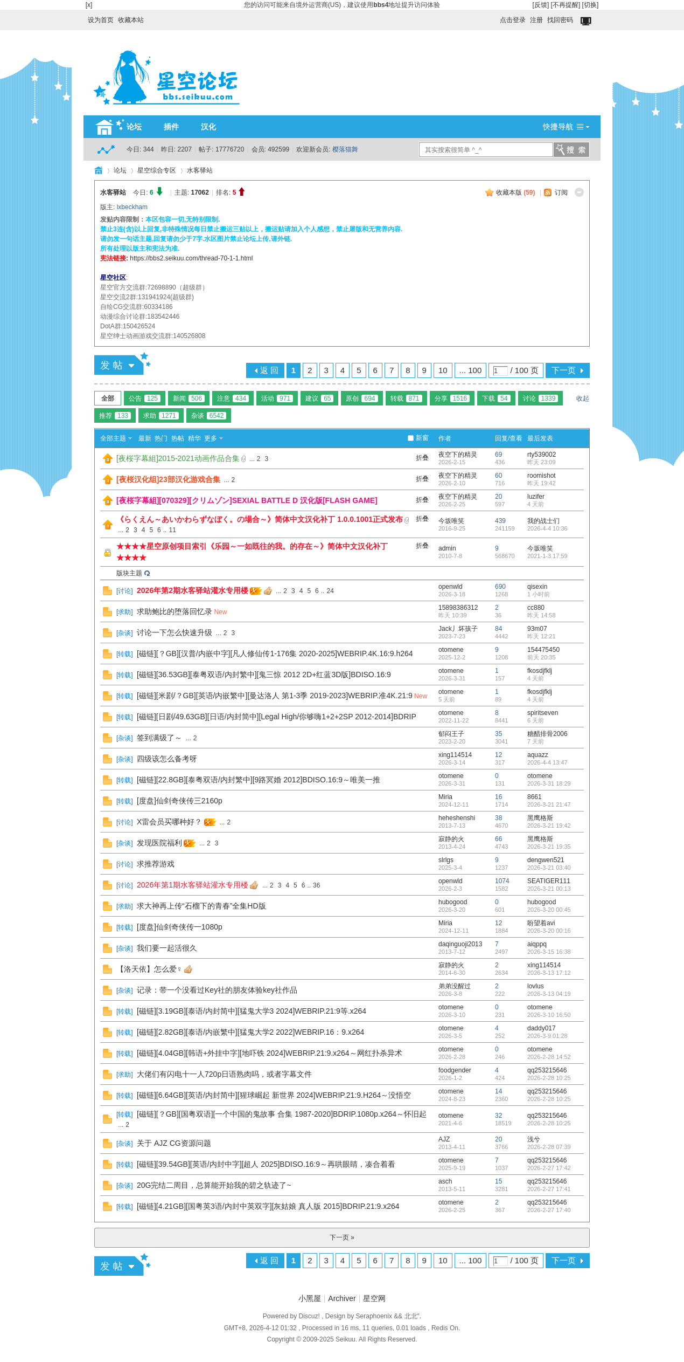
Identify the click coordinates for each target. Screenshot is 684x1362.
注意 (233, 398)
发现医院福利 (159, 842)
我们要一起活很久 (167, 948)
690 (500, 586)
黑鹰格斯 (540, 818)
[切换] (590, 5)
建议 (319, 398)
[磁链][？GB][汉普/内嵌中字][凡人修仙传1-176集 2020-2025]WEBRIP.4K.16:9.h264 (275, 653)
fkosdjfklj (539, 671)
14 (498, 1091)
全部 (107, 398)
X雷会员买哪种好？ (169, 821)
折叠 (422, 458)
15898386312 (458, 607)
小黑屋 (309, 1298)
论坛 (134, 126)
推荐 (115, 415)
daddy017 (541, 1028)
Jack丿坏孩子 (458, 628)
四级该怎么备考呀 (167, 758)
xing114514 (455, 755)
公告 (144, 398)
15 (498, 1181)
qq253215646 (547, 1070)
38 (498, 818)
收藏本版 (515, 192)
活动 (277, 398)
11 (172, 530)
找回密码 (560, 20)
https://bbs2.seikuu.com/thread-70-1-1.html (191, 258)
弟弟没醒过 (454, 986)
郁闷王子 (451, 734)
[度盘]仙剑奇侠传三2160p (179, 800)
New (220, 612)
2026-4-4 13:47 (547, 762)
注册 (536, 20)
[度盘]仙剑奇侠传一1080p (179, 927)
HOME (98, 170)
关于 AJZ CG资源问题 (174, 1143)
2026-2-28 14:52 (549, 1057)
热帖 (177, 438)
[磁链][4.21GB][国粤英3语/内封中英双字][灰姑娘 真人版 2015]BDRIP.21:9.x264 (268, 1206)
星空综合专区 (156, 170)
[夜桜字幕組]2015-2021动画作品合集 (178, 458)
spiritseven (542, 713)
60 (498, 475)
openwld (450, 586)
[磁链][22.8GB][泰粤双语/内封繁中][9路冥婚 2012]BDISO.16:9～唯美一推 (258, 779)
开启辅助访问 (495, 17)
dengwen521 (545, 860)
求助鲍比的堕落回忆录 (174, 611)
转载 (406, 398)
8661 (534, 797)
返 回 (269, 370)
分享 (452, 398)
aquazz (537, 755)
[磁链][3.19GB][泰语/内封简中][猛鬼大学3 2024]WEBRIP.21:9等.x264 (251, 1011)
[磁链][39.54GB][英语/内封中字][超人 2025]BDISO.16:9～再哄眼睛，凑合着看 (266, 1164)
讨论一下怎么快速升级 (174, 632)
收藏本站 (131, 20)
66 (498, 839)
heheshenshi (456, 818)
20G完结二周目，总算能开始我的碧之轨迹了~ (214, 1185)
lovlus (535, 986)
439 (500, 521)
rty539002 (541, 454)
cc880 (536, 607)
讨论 (541, 398)
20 (498, 496)
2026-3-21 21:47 (549, 804)
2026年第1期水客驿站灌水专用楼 (192, 885)
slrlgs (445, 860)
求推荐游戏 (156, 863)
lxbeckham (132, 207)
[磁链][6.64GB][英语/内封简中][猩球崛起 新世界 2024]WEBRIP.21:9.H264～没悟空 (274, 1095)
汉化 (208, 126)
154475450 (543, 650)
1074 (502, 881)
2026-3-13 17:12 (549, 972)
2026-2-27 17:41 (549, 1189)
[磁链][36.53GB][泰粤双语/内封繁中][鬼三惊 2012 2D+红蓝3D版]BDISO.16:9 (264, 674)
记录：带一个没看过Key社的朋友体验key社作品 (217, 990)
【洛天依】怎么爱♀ (149, 969)
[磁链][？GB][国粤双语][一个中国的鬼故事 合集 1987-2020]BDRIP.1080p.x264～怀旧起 (282, 1114)
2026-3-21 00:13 (549, 888)
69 (498, 454)
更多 (210, 438)
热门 (161, 438)
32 (498, 1115)
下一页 (564, 370)
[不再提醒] (566, 5)
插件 (171, 126)
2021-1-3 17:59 (547, 556)
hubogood (452, 902)
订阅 (561, 192)
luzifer (536, 496)
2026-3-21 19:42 (549, 825)
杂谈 (209, 415)
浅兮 (533, 1139)
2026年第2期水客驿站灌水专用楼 (192, 590)
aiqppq (537, 944)
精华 (194, 438)
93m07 (537, 628)
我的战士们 (543, 521)
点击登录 (513, 20)
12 (498, 755)
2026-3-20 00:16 (549, 930)
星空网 (374, 1298)
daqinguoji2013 (460, 944)
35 (498, 734)
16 (498, 797)
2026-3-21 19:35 (549, 846)
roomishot (541, 475)
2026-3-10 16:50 (549, 1015)
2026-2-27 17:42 (549, 1168)
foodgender (454, 1070)
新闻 (189, 398)
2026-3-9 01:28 (547, 1036)
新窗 (422, 438)
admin (447, 548)
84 (498, 628)
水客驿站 (200, 170)
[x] (89, 5)
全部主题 (113, 438)
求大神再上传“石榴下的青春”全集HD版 (201, 906)
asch (445, 1181)
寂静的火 (451, 839)
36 (316, 885)
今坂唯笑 (451, 521)
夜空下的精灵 (457, 454)
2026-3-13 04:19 (549, 993)
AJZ (444, 1139)
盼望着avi (541, 923)
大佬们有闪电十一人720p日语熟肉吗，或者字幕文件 (224, 1074)
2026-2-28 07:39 (549, 1147)
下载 (496, 398)
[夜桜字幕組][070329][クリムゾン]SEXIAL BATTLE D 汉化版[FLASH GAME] (247, 500)
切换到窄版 (587, 21)
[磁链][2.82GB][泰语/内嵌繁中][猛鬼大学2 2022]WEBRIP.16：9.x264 (250, 1032)
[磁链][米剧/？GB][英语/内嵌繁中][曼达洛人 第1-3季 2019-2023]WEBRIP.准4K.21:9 (275, 695)
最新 (144, 438)
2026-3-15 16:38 (549, 951)
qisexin (537, 586)
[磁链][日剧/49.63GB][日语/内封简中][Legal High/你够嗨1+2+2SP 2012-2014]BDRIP (276, 716)
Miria (445, 797)
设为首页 (101, 20)
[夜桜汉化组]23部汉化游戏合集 (168, 479)
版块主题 (129, 573)
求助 (161, 415)
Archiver (341, 1298)
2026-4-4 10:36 (547, 528)
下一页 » (342, 1237)
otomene (451, 650)
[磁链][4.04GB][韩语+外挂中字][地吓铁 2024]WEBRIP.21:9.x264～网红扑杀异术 (269, 1053)
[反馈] (541, 5)
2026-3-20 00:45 (549, 909)
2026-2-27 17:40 (549, 1210)
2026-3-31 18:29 (549, 783)
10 (443, 370)
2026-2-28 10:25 (549, 1078)
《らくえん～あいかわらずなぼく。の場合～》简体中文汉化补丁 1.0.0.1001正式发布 (259, 519)
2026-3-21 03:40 (549, 867)
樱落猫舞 (345, 149)
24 (329, 591)
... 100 (470, 370)
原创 (362, 398)
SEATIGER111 (548, 881)
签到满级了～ (159, 737)
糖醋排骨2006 (547, 734)
